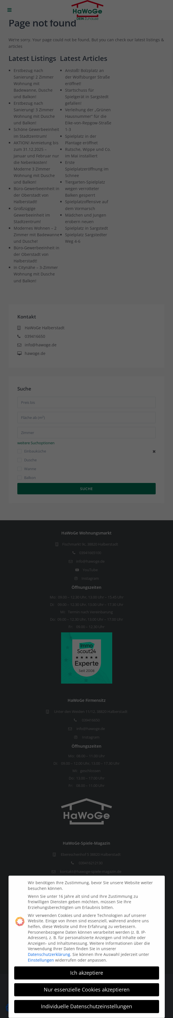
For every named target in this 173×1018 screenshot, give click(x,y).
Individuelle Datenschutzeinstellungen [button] (86, 1002)
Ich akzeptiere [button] (86, 968)
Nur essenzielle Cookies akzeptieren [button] (87, 985)
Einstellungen (41, 956)
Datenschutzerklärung (49, 950)
